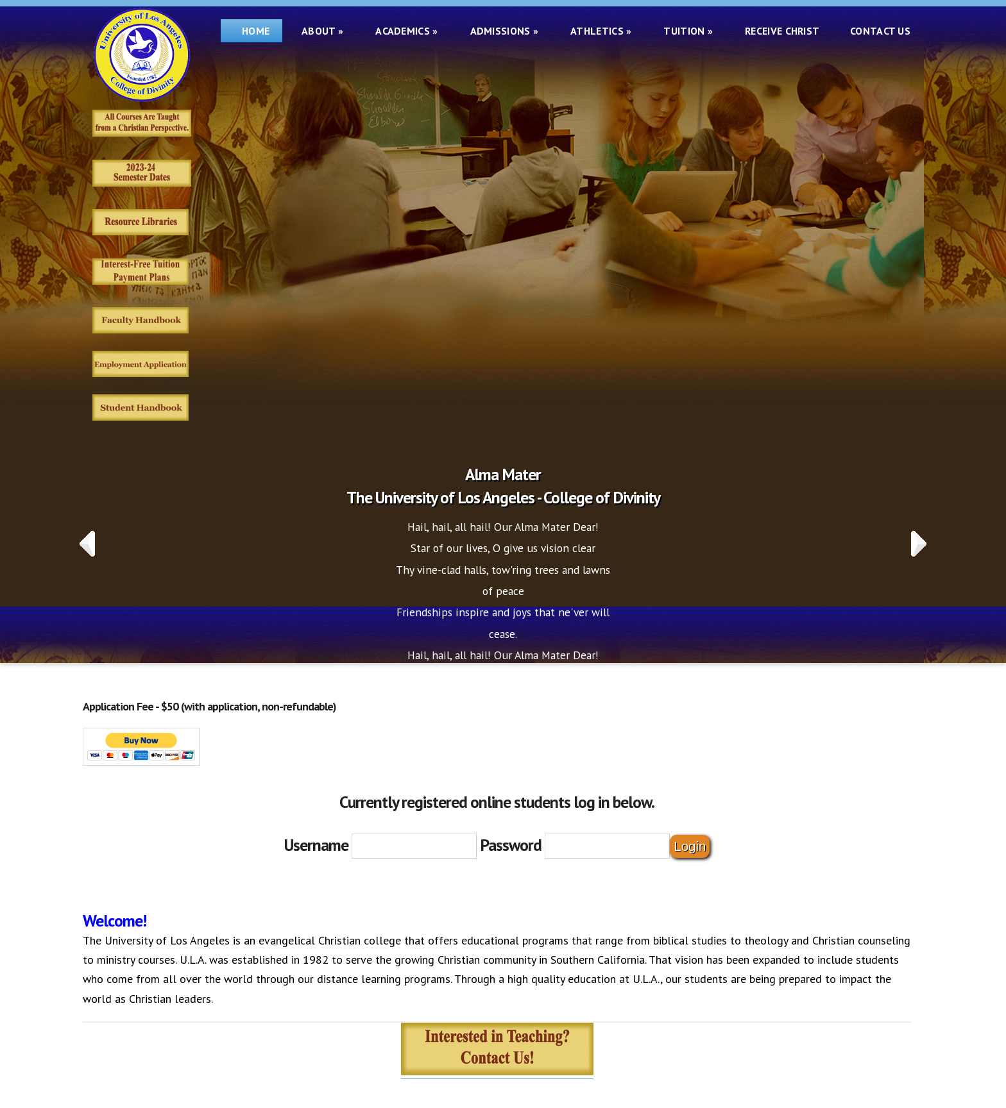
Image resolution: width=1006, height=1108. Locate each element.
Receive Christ (784, 30)
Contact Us (880, 30)
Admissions (504, 30)
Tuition (688, 30)
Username (316, 844)
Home (251, 30)
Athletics (600, 30)
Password (510, 844)
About (322, 30)
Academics (406, 30)
